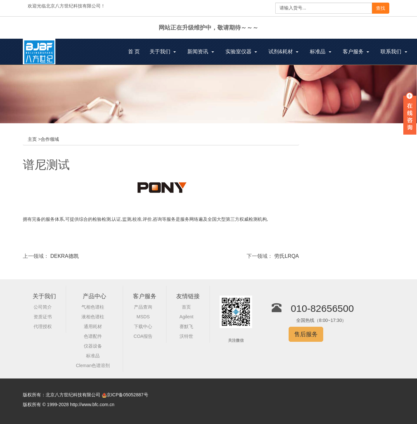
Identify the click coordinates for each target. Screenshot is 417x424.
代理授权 (43, 326)
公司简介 (43, 307)
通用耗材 (93, 326)
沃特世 (186, 336)
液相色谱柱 (92, 316)
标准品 (93, 355)
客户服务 (144, 296)
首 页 (136, 52)
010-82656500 (322, 308)
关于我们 (44, 296)
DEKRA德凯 (64, 256)
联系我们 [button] (394, 51)
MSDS (143, 316)
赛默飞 (186, 326)
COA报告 (143, 336)
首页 (186, 307)
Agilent (187, 316)
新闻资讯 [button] (200, 51)
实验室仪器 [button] (241, 51)
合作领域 (50, 139)
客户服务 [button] (356, 51)
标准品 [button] (320, 51)
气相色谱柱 (92, 307)
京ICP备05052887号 (127, 394)
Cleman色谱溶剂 (93, 365)
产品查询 (143, 307)
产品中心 (94, 296)
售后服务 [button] (306, 334)
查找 (380, 8)
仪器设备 (93, 346)
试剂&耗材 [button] (283, 51)
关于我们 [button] (163, 51)
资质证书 (43, 316)
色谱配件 (93, 336)
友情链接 (188, 296)
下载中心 (143, 326)
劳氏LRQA (286, 256)
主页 (32, 139)
